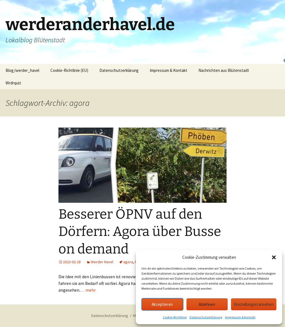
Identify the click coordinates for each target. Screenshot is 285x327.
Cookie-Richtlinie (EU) (69, 70)
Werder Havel (102, 261)
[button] (274, 257)
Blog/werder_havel (22, 70)
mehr (90, 290)
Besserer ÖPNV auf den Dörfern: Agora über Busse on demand (139, 231)
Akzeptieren (162, 304)
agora (128, 261)
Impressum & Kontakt (240, 317)
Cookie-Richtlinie (175, 317)
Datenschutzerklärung (206, 317)
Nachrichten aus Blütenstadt (223, 70)
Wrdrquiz (13, 83)
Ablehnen (207, 304)
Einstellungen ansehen (254, 304)
